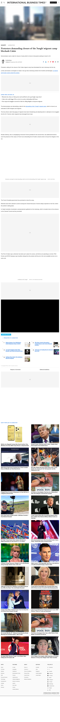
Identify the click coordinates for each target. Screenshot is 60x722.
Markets (2, 697)
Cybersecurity (15, 703)
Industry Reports (16, 715)
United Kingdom (39, 699)
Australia (37, 693)
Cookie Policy (26, 701)
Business (2, 699)
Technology (3, 705)
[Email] (55, 62)
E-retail (14, 693)
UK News (2, 695)
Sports (2, 711)
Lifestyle (2, 709)
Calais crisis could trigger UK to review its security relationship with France (20, 99)
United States (38, 701)
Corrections (26, 703)
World (2, 693)
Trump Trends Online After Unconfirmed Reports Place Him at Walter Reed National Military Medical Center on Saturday (44, 543)
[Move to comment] (58, 62)
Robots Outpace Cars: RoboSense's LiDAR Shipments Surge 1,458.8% (13, 369)
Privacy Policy (26, 699)
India (37, 695)
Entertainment (3, 707)
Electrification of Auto (16, 699)
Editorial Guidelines (44, 395)
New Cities (14, 711)
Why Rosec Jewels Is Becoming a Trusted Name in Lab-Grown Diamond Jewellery (43, 370)
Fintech (14, 713)
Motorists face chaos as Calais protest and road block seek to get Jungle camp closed (21, 97)
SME (2, 701)
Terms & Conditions (27, 697)
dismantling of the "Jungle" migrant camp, (36, 106)
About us (25, 693)
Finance (14, 701)
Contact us (26, 695)
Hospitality (14, 695)
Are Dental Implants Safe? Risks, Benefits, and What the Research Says (14, 376)
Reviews (2, 713)
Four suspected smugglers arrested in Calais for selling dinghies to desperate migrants (22, 101)
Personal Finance (4, 703)
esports (14, 709)
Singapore (38, 697)
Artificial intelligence (16, 705)
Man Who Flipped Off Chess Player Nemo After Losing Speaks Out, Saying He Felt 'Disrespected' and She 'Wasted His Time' (44, 495)
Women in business (16, 707)
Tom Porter (9, 60)
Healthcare (15, 697)
